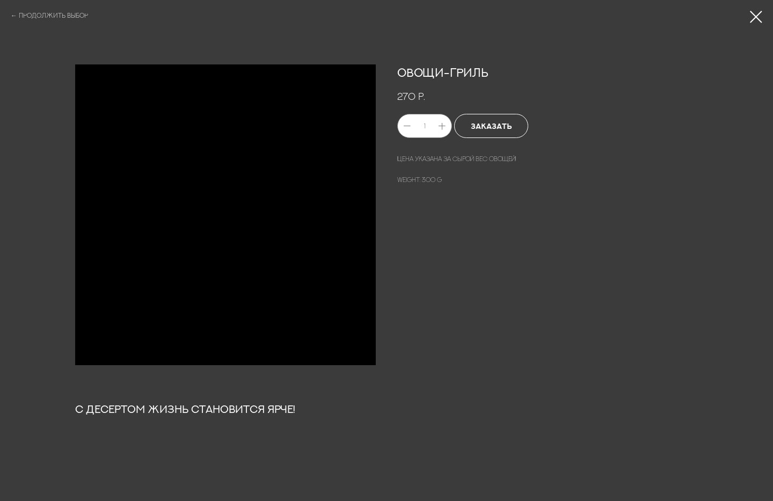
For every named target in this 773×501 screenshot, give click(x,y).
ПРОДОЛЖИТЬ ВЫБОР (53, 15)
